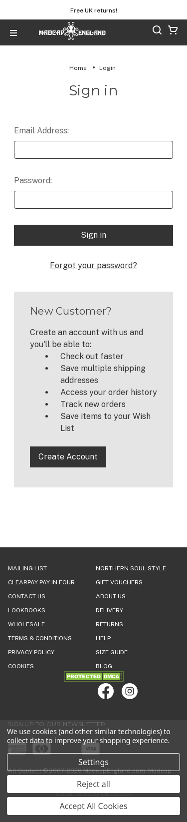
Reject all (93, 784)
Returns (109, 624)
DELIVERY (109, 610)
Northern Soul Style (131, 568)
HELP (103, 638)
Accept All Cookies (94, 806)
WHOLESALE (26, 624)
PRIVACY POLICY (31, 652)
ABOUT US (111, 596)
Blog (104, 666)
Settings (93, 762)
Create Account (68, 456)
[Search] (157, 31)
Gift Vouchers (119, 582)
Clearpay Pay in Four (41, 582)
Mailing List (27, 568)
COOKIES (21, 666)
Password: (33, 180)
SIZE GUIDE (112, 652)
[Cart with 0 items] (173, 31)
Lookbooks (26, 610)
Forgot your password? (93, 265)
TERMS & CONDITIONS (40, 638)
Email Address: (41, 130)
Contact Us (26, 596)
